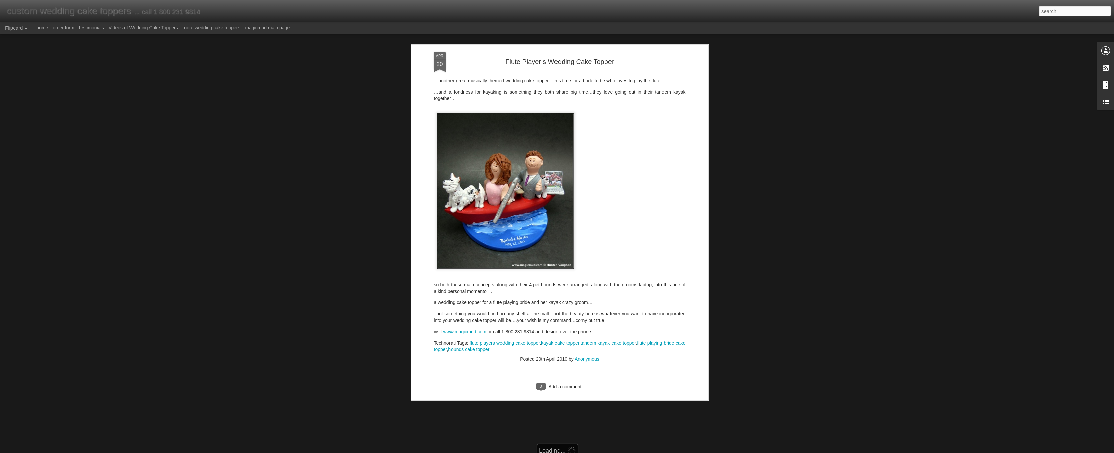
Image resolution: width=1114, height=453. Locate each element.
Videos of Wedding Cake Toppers (143, 27)
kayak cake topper (560, 280)
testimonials (91, 27)
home (42, 27)
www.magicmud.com (464, 269)
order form (63, 27)
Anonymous (587, 296)
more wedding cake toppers (211, 27)
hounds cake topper (468, 287)
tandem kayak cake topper (608, 280)
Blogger (578, 449)
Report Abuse (597, 449)
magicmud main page (267, 27)
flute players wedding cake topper (505, 280)
